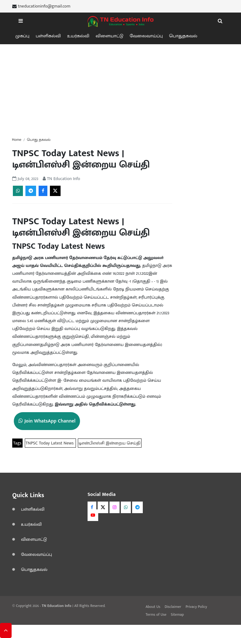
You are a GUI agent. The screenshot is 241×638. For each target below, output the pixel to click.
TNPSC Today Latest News (50, 443)
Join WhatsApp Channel (47, 421)
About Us (153, 606)
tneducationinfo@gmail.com (44, 6)
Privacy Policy (196, 606)
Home (16, 139)
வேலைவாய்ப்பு (146, 36)
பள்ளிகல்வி (48, 36)
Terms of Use (156, 614)
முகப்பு (22, 36)
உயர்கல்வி (78, 36)
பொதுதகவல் (183, 36)
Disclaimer (173, 606)
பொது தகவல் (39, 139)
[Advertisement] (120, 88)
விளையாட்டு (109, 36)
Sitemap (177, 614)
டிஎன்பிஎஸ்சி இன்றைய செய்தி (110, 443)
